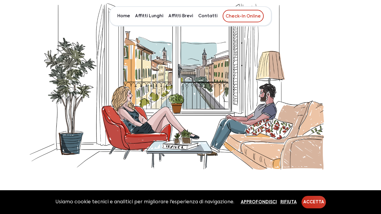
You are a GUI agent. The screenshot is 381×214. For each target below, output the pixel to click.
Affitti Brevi (180, 16)
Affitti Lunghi (149, 16)
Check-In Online (243, 16)
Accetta (313, 202)
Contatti (208, 16)
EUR (356, 16)
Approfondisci (259, 202)
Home (123, 16)
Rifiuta (288, 202)
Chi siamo (335, 16)
